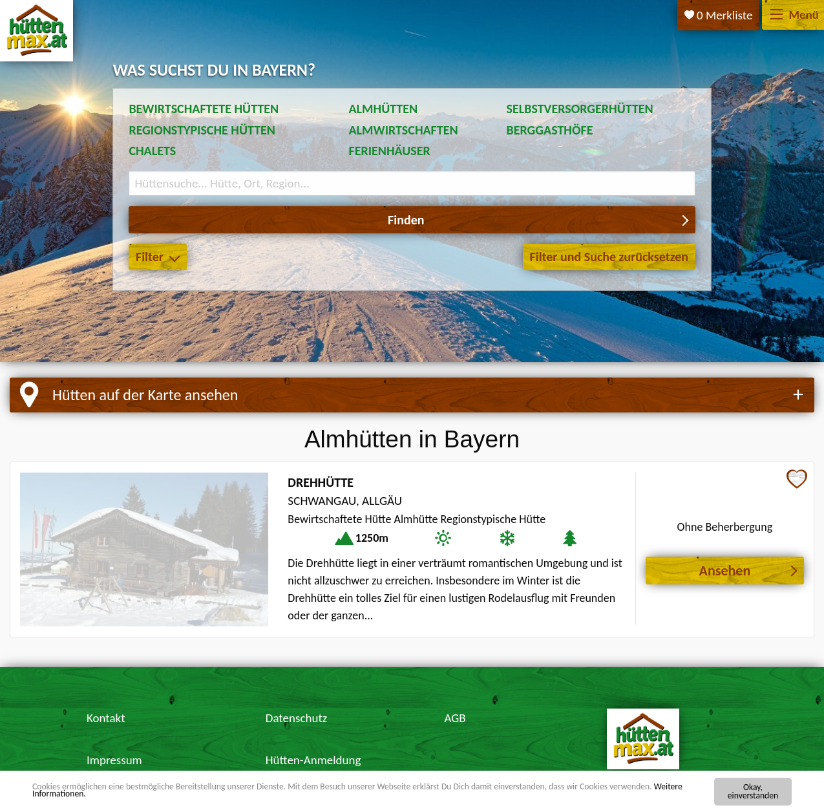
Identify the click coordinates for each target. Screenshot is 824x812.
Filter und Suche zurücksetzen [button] (609, 256)
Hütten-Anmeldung (313, 760)
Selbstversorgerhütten (580, 108)
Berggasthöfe (550, 130)
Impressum (114, 760)
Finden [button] (406, 220)
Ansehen (725, 570)
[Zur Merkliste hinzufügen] (797, 480)
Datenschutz (297, 717)
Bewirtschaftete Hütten (204, 108)
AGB (455, 717)
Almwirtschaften (403, 130)
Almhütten (382, 108)
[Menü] (776, 15)
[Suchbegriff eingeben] (412, 183)
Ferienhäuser (389, 150)
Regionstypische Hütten (202, 130)
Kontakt (106, 717)
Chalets (152, 150)
